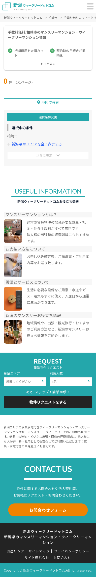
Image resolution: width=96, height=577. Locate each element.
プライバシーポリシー (72, 551)
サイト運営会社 (37, 557)
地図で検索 (50, 102)
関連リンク (15, 551)
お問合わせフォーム (48, 510)
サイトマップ (39, 551)
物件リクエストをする (47, 402)
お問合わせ (62, 557)
